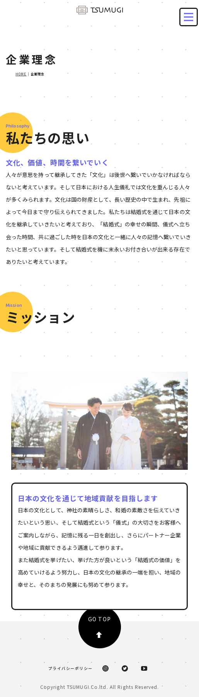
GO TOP (99, 626)
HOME (20, 73)
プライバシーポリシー (70, 668)
